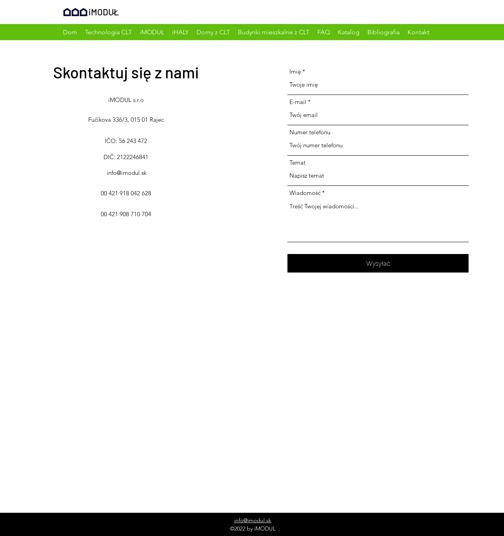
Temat (297, 162)
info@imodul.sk (126, 172)
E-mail (297, 102)
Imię (295, 71)
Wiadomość (305, 193)
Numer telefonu (309, 132)
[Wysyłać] (378, 263)
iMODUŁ (104, 12)
